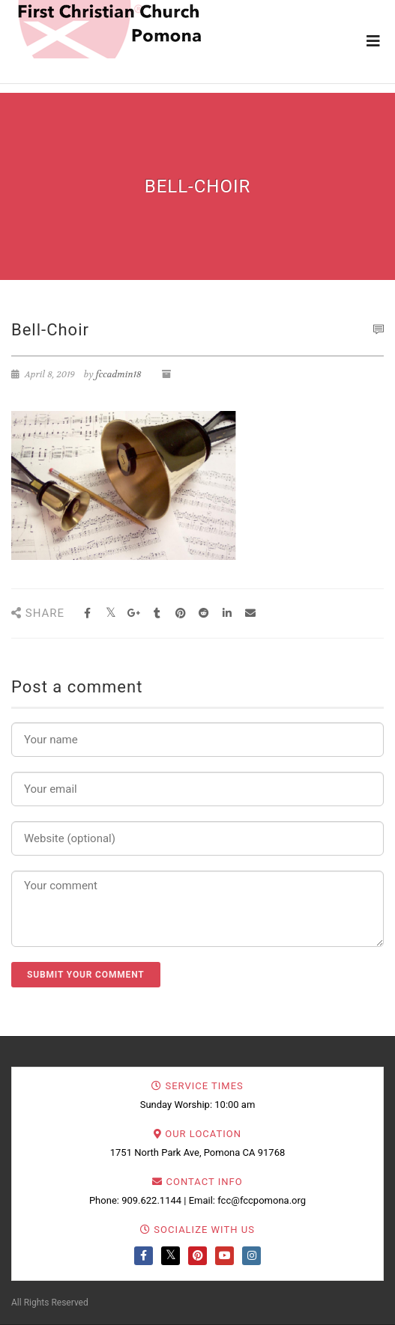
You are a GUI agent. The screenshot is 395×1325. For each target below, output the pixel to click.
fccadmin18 (119, 374)
